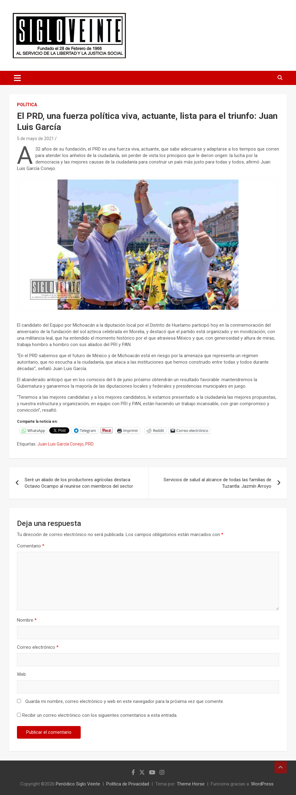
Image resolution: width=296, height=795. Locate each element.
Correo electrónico (38, 647)
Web (21, 674)
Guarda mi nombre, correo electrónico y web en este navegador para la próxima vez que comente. (124, 701)
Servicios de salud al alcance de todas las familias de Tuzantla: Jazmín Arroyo (217, 483)
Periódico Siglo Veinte (78, 784)
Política (27, 104)
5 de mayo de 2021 (35, 138)
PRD (89, 444)
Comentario (30, 546)
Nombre (27, 620)
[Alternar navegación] (17, 78)
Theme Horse (191, 784)
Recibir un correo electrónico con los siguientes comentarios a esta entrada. (99, 715)
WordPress (262, 784)
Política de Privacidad (127, 784)
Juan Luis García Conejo (60, 444)
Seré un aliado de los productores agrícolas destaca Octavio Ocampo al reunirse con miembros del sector (79, 483)
